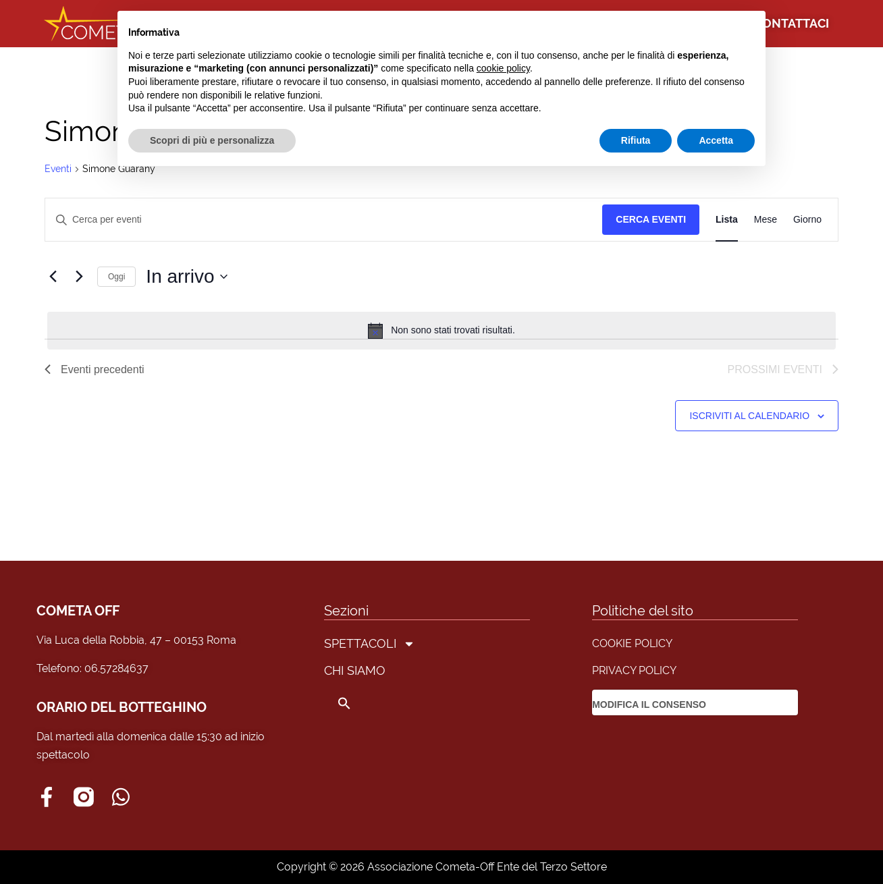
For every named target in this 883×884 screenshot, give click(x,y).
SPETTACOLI (369, 644)
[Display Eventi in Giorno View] (807, 219)
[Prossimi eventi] (79, 277)
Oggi (116, 276)
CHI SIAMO (354, 670)
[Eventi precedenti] (53, 277)
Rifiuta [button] (636, 140)
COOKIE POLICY (632, 643)
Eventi (58, 168)
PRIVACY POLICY (634, 670)
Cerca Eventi (651, 219)
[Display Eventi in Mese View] (765, 219)
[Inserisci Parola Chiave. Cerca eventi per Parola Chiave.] (323, 219)
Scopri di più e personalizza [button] (212, 140)
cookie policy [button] (503, 68)
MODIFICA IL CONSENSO (649, 704)
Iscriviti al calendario (749, 415)
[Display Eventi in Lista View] (727, 219)
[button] (369, 703)
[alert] (441, 331)
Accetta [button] (716, 140)
